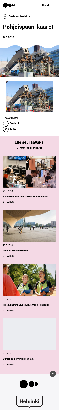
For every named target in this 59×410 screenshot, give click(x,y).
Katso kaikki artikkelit (31, 147)
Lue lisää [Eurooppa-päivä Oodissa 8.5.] (9, 364)
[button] (54, 5)
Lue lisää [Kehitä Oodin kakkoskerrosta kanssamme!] (9, 202)
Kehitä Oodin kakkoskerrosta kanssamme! (25, 196)
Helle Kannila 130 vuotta (15, 250)
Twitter (10, 129)
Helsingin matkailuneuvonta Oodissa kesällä (26, 304)
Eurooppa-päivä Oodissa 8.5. (18, 358)
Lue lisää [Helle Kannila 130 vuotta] (9, 256)
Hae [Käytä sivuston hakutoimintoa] (45, 4)
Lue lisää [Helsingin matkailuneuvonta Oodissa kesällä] (9, 310)
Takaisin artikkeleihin (16, 16)
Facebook (11, 123)
